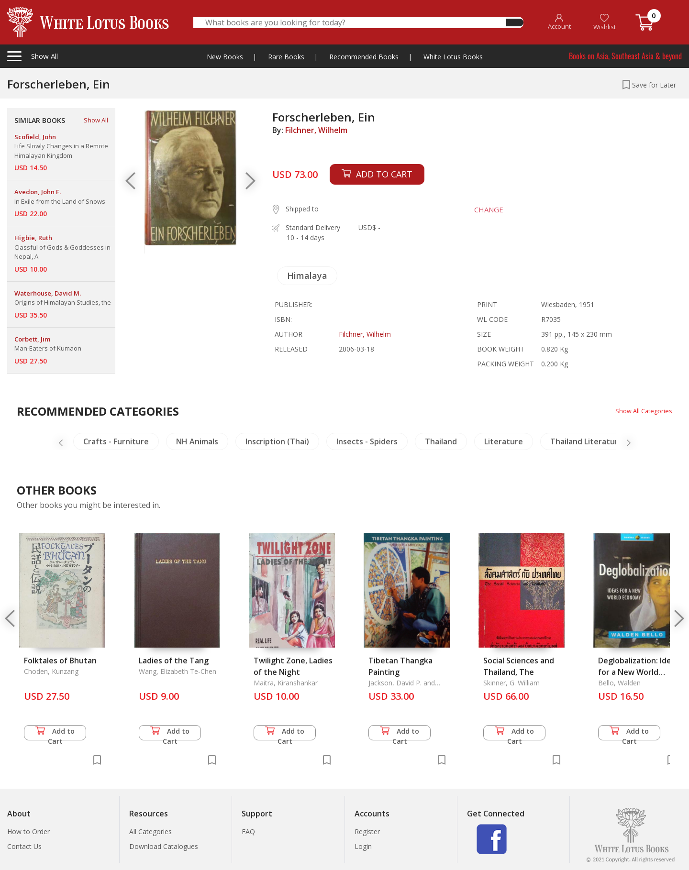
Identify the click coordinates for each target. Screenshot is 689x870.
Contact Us (24, 846)
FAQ (248, 831)
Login (363, 846)
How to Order (28, 831)
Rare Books (286, 56)
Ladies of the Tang (174, 660)
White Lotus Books (453, 56)
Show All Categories (641, 410)
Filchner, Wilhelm (316, 130)
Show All (96, 120)
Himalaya (307, 275)
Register (367, 831)
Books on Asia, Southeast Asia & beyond (625, 56)
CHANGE (483, 209)
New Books (225, 56)
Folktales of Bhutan (60, 660)
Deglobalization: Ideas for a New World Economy (638, 672)
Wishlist (604, 22)
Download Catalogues (163, 846)
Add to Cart (55, 733)
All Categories (150, 831)
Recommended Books (364, 56)
